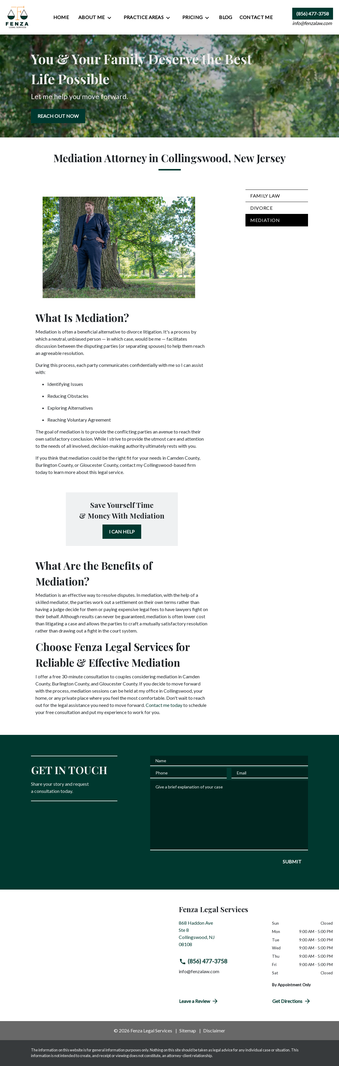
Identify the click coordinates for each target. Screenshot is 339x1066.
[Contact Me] (256, 17)
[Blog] (225, 17)
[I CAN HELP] (121, 532)
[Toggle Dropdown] (111, 17)
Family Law (265, 195)
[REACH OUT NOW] (58, 116)
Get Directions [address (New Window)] (291, 1001)
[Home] (61, 17)
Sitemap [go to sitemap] (187, 1030)
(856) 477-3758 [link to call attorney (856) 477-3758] (203, 961)
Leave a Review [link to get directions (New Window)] (199, 1001)
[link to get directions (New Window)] (221, 936)
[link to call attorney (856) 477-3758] (312, 14)
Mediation (265, 220)
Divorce (261, 208)
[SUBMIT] (292, 861)
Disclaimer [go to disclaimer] (214, 1030)
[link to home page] (17, 17)
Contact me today (164, 705)
